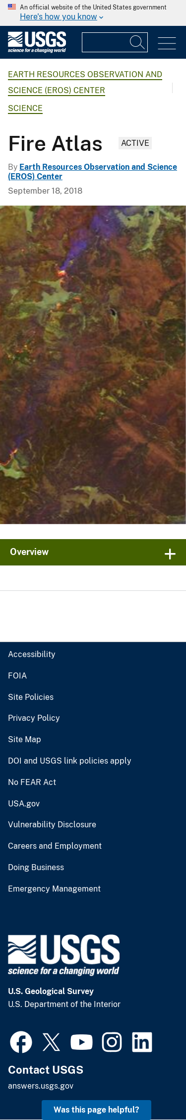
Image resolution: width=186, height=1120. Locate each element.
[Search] (138, 42)
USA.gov (24, 803)
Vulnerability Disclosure (52, 824)
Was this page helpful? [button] (96, 1110)
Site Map (24, 739)
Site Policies (31, 697)
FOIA (17, 676)
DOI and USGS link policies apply (69, 761)
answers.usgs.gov (40, 1086)
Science (25, 108)
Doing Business (36, 867)
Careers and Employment (55, 846)
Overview (29, 552)
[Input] (115, 42)
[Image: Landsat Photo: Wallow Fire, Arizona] (93, 365)
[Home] (37, 50)
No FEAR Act (32, 782)
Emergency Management (54, 889)
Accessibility (32, 654)
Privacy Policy (34, 718)
